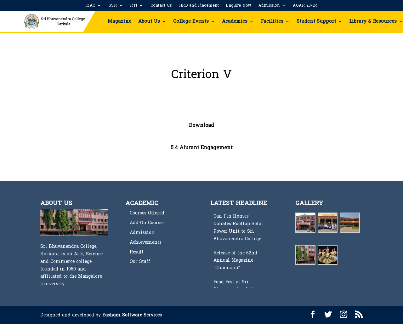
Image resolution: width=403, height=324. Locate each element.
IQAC (90, 6)
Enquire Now (239, 6)
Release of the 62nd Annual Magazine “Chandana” (235, 260)
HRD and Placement (199, 6)
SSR (113, 6)
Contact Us (161, 6)
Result (137, 252)
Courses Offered (147, 213)
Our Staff (140, 261)
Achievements (146, 242)
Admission (269, 6)
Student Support (316, 21)
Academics (234, 21)
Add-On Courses (147, 223)
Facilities (272, 21)
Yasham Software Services (132, 315)
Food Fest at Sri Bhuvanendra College (237, 285)
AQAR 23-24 (305, 6)
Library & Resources (373, 21)
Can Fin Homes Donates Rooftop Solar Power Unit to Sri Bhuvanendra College (238, 227)
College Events (191, 21)
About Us (149, 21)
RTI (133, 6)
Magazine (119, 21)
